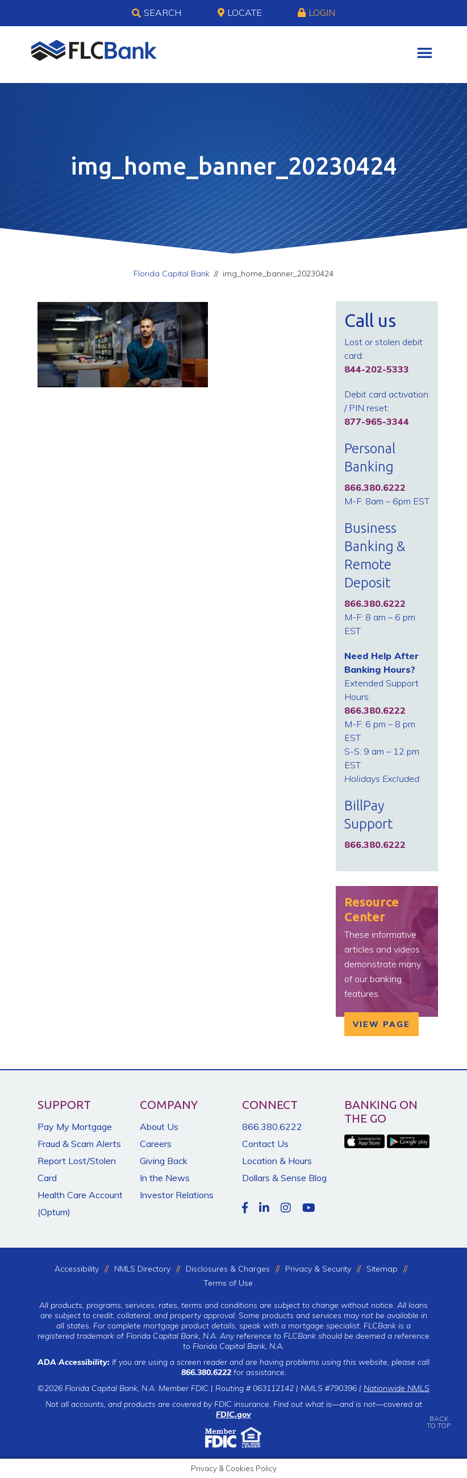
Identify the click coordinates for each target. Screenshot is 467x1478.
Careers (156, 1143)
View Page (381, 1024)
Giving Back (163, 1160)
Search (156, 13)
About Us (159, 1126)
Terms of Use (228, 1283)
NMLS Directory (142, 1269)
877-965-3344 (376, 421)
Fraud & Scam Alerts (79, 1143)
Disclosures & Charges (228, 1269)
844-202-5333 (376, 369)
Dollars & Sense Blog (284, 1177)
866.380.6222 (272, 1126)
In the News (165, 1177)
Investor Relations (177, 1194)
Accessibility (77, 1269)
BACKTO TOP (439, 1414)
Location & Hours (277, 1160)
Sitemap (382, 1269)
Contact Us (265, 1143)
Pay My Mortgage (74, 1126)
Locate (240, 12)
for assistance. (233, 1372)
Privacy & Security (318, 1269)
